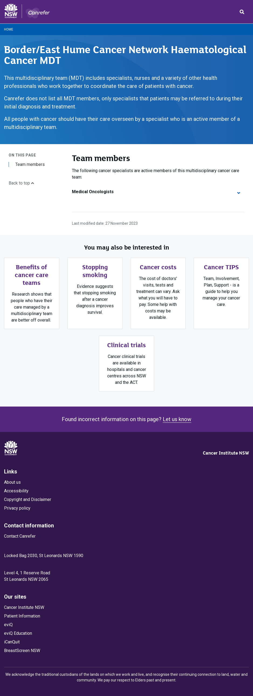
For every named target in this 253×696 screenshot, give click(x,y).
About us (12, 482)
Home (8, 29)
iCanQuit (12, 641)
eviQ (8, 624)
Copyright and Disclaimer (27, 499)
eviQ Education (18, 633)
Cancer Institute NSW (226, 453)
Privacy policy (17, 508)
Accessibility (16, 490)
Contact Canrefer (20, 536)
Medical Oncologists (156, 191)
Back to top (21, 183)
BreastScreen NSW (22, 650)
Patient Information (22, 616)
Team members (30, 164)
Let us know (177, 419)
